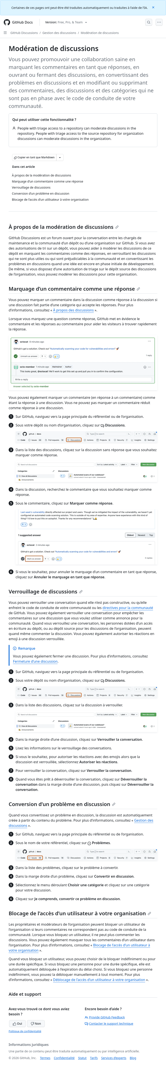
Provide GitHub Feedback (105, 1017)
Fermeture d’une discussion (35, 661)
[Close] (153, 7)
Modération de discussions (100, 33)
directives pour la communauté (127, 607)
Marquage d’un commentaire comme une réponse (74, 288)
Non (36, 1023)
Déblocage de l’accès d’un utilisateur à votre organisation (99, 979)
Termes (45, 1058)
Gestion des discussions (59, 33)
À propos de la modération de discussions (64, 226)
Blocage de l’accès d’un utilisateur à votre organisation (80, 913)
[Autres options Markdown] (60, 157)
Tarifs (94, 1058)
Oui (17, 1023)
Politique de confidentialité (25, 1031)
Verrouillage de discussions (46, 591)
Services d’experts (113, 1058)
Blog (133, 1058)
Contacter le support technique (109, 1023)
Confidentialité (64, 1058)
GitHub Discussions (24, 33)
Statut (82, 1058)
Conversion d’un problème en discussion (62, 804)
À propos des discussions (73, 310)
